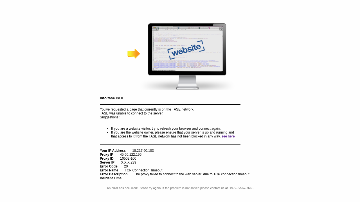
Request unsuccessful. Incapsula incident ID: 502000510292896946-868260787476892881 (180, 101)
